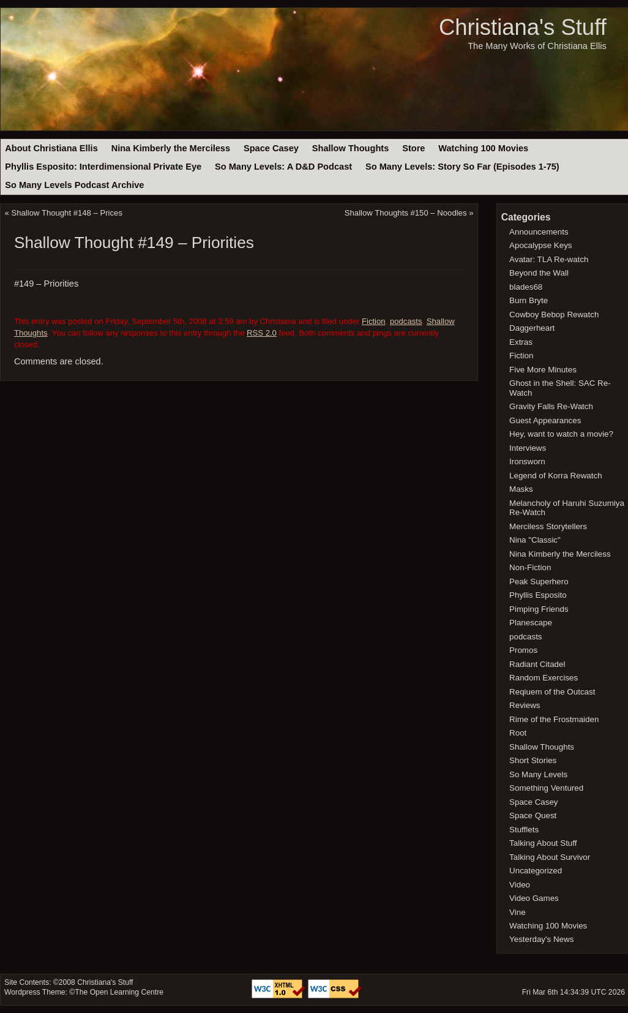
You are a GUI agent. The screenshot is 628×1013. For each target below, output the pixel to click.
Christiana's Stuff (523, 27)
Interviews (527, 448)
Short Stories (532, 760)
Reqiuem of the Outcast (552, 691)
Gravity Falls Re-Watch (551, 406)
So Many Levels (538, 774)
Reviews (524, 705)
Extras (521, 342)
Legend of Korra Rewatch (555, 475)
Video (519, 884)
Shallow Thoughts (350, 148)
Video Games (534, 898)
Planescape (530, 622)
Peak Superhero (539, 581)
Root (517, 732)
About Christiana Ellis (51, 148)
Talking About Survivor (549, 857)
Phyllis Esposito (538, 595)
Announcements (539, 231)
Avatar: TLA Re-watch (548, 259)
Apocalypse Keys (540, 245)
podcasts (406, 321)
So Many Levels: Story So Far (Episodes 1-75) (462, 166)
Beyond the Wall (539, 272)
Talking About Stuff (543, 843)
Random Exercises (543, 677)
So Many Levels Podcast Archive (74, 185)
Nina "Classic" (535, 539)
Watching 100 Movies (483, 148)
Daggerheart (532, 328)
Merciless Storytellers (548, 526)
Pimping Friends (539, 609)
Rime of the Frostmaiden (554, 719)
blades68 (525, 287)
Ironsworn (527, 461)
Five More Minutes (543, 369)
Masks (521, 489)
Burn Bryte (528, 300)
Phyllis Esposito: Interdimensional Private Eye (103, 166)
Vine (517, 912)
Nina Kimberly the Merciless (170, 148)
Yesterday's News (541, 939)
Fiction (374, 321)
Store (413, 148)
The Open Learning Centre (119, 992)
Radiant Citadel (537, 664)
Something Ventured (546, 788)
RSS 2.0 (262, 332)
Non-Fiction (530, 567)
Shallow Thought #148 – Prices (67, 212)
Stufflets (524, 829)
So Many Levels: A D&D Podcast (283, 166)
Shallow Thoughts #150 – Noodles (406, 212)
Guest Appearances (545, 420)
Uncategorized (535, 870)
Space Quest (532, 815)
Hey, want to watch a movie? (561, 434)
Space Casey (271, 148)
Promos (523, 650)
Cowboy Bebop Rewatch (554, 314)
